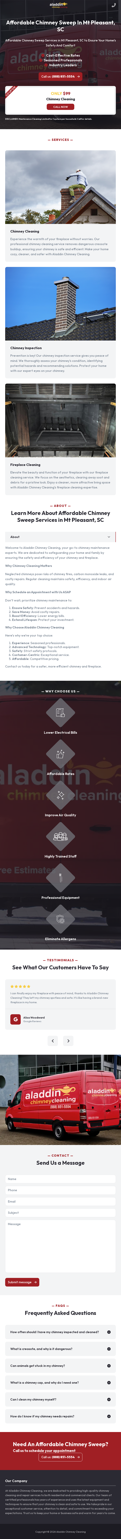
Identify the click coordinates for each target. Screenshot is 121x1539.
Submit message (20, 1282)
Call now (60, 107)
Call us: (58, 76)
